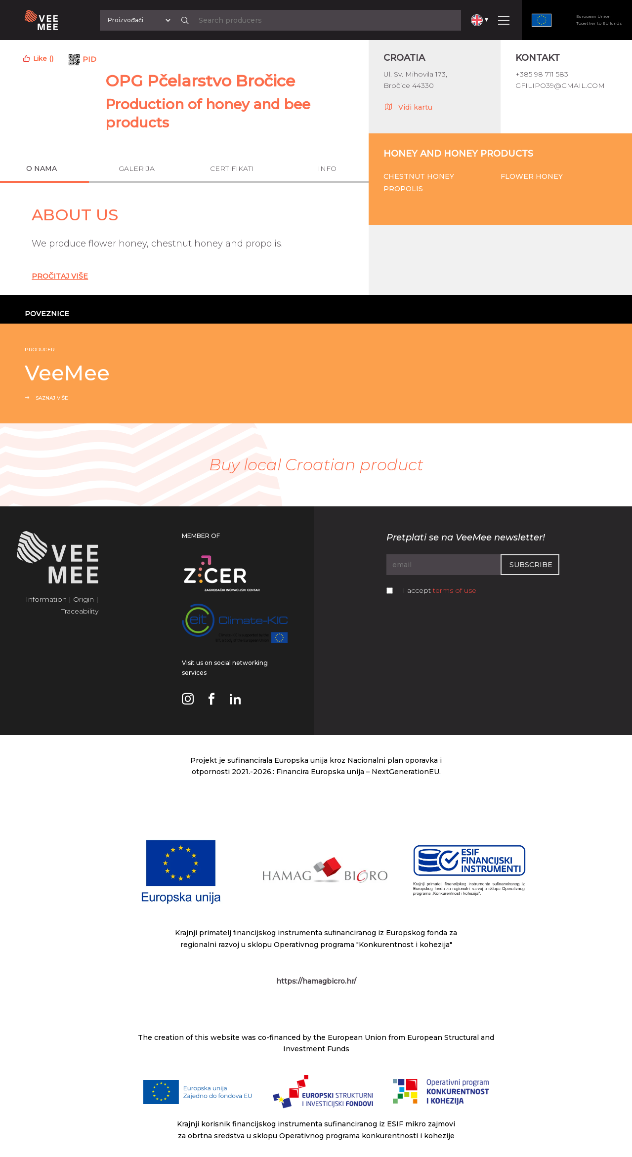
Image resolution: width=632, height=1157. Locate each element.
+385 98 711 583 (541, 74)
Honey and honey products (458, 153)
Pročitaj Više (60, 276)
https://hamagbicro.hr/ (316, 981)
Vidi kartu (407, 107)
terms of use (454, 590)
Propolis (403, 188)
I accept (439, 590)
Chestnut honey (418, 176)
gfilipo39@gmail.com (560, 85)
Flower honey (532, 176)
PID (89, 59)
